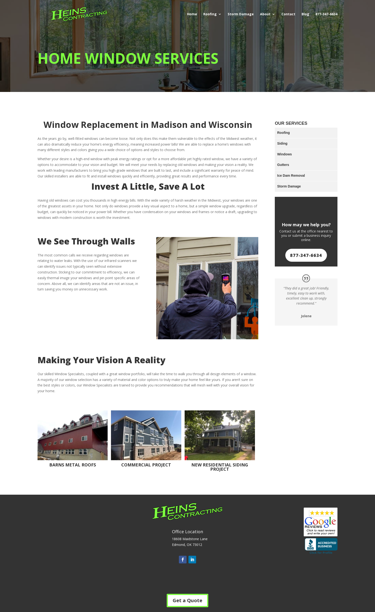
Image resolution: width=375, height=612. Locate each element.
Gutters (283, 165)
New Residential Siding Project (219, 467)
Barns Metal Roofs (72, 465)
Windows (284, 154)
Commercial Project (146, 465)
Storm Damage (241, 14)
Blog (305, 14)
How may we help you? (306, 224)
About (265, 14)
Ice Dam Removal (291, 175)
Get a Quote (187, 600)
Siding (282, 143)
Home (192, 14)
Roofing (210, 14)
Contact (288, 14)
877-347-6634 (326, 14)
